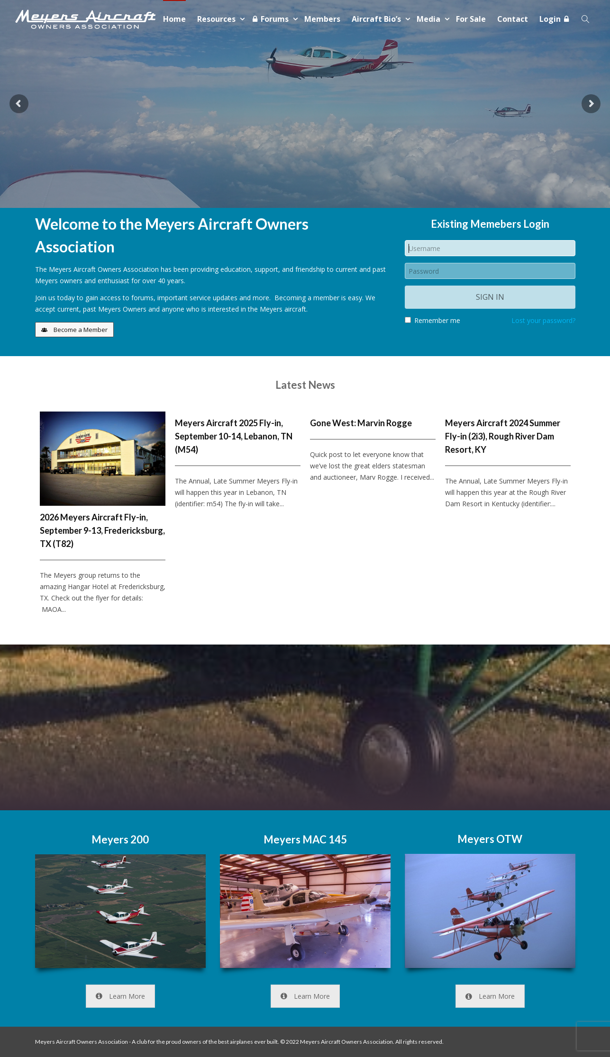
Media (429, 19)
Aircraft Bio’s (377, 19)
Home (174, 19)
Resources (217, 19)
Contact (512, 19)
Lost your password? (543, 320)
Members (322, 19)
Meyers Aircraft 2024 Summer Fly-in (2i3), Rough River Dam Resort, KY (502, 436)
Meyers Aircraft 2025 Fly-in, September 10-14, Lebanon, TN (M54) (233, 436)
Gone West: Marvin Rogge (361, 423)
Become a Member (74, 329)
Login (554, 19)
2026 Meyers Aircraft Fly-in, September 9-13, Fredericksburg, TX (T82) (102, 530)
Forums (271, 19)
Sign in (490, 297)
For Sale (471, 19)
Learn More (120, 996)
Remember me (432, 320)
